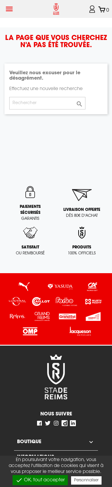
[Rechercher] (47, 103)
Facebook (39, 423)
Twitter (47, 423)
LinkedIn (72, 423)
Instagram (56, 423)
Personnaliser (86, 480)
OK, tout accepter (40, 480)
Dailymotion (64, 423)
